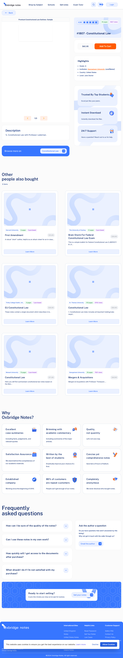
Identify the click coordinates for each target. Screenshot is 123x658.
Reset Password (90, 631)
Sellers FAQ (109, 631)
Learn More (29, 252)
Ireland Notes (69, 650)
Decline (95, 644)
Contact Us (109, 634)
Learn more (81, 644)
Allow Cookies (108, 644)
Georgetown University (96, 69)
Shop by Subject (36, 5)
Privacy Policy (110, 637)
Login (112, 5)
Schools (51, 5)
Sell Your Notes (90, 634)
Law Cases (88, 637)
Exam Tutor (78, 5)
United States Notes (71, 637)
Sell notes (64, 5)
